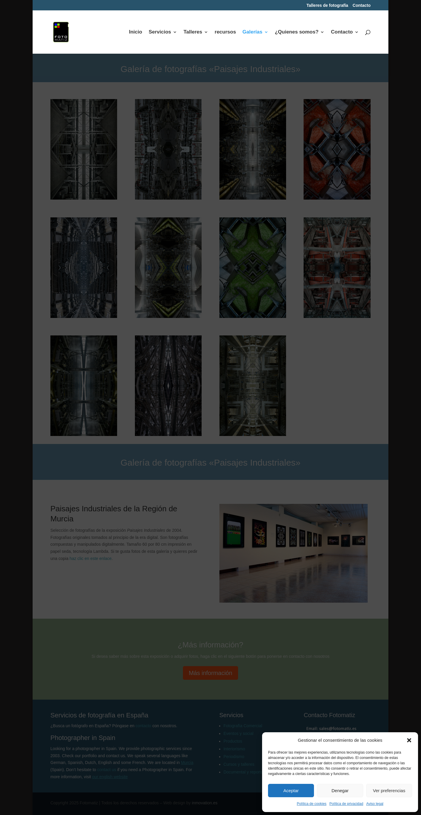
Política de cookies (311, 804)
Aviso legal (374, 804)
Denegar (340, 790)
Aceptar (291, 790)
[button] (409, 740)
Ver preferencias (389, 790)
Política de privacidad (346, 804)
